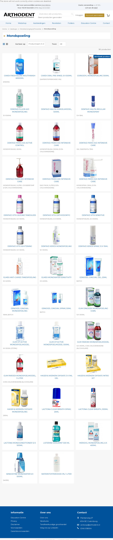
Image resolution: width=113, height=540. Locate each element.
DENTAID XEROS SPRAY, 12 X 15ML (93, 246)
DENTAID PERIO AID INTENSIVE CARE (56, 144)
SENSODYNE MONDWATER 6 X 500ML (19, 475)
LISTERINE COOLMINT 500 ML (56, 443)
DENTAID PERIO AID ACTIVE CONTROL (19, 144)
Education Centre (88, 23)
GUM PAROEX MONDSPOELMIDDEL (93, 342)
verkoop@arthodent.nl (90, 525)
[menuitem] (8, 23)
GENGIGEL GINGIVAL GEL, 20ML (93, 277)
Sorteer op (20, 44)
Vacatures (44, 521)
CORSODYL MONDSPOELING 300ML (93, 76)
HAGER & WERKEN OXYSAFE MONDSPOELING (19, 410)
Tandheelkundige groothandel (53, 524)
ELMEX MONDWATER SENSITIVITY (56, 277)
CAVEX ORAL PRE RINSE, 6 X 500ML (56, 76)
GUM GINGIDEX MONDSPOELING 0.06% (93, 309)
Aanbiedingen (39, 23)
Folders (71, 23)
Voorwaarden (16, 528)
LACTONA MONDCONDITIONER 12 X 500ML (20, 444)
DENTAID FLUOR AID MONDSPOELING (19, 110)
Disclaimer (15, 524)
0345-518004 (46, 5)
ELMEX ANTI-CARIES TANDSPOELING (19, 277)
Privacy (14, 521)
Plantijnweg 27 (86, 518)
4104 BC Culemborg (88, 521)
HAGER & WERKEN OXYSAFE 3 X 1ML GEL (56, 377)
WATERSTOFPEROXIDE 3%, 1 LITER (56, 474)
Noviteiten (56, 23)
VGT (96, 8)
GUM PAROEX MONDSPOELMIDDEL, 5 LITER (20, 377)
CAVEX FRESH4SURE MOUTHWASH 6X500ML (19, 77)
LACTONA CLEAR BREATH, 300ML (93, 409)
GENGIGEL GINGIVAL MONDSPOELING (20, 309)
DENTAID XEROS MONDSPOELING (56, 246)
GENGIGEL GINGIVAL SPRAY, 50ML (56, 308)
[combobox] (56, 14)
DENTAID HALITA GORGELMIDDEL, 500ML (56, 110)
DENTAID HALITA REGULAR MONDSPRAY (93, 110)
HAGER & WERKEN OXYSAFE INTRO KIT (93, 377)
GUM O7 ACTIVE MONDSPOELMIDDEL (19, 343)
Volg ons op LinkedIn (49, 528)
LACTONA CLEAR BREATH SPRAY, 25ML (56, 410)
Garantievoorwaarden (20, 531)
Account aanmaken (94, 15)
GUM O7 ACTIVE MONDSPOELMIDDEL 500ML (56, 343)
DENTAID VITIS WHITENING (20, 246)
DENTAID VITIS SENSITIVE (93, 215)
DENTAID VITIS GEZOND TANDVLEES (20, 215)
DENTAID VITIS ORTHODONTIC (56, 215)
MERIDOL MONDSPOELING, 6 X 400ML (93, 444)
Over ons (44, 518)
